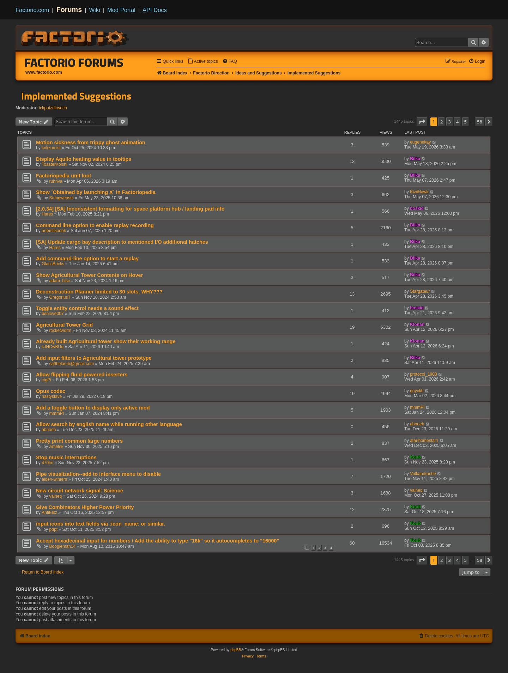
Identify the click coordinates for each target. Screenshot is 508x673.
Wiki (94, 10)
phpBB (235, 650)
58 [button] (479, 122)
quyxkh (416, 390)
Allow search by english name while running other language (109, 424)
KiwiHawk (419, 191)
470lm (47, 462)
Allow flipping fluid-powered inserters (82, 374)
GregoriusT (60, 297)
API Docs (155, 10)
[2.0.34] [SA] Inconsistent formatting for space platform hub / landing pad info (130, 209)
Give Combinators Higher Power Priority (85, 507)
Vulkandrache (423, 473)
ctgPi (46, 379)
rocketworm (60, 330)
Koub (415, 457)
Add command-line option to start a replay (87, 258)
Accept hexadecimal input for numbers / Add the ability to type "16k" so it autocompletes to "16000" (157, 541)
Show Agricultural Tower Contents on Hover (89, 275)
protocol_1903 (423, 374)
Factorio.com (32, 10)
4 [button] (457, 122)
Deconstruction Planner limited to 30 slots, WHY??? (99, 292)
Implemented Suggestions (76, 96)
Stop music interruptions (66, 457)
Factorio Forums (74, 62)
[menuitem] (203, 61)
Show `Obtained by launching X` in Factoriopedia (96, 192)
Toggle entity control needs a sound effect (87, 308)
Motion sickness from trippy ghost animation (90, 142)
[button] (422, 121)
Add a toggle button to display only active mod (93, 408)
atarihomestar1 (424, 440)
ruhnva (55, 181)
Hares (47, 214)
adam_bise (59, 280)
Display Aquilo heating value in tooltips (83, 159)
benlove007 (53, 313)
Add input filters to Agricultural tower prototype (94, 358)
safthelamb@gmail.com (71, 363)
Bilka (415, 158)
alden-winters (54, 479)
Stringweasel (61, 197)
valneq (55, 496)
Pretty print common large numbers (79, 441)
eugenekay (420, 142)
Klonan (417, 324)
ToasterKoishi (54, 164)
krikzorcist (51, 147)
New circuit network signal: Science (79, 490)
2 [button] (441, 122)
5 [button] (465, 122)
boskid (417, 208)
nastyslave (52, 396)
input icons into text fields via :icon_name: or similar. (100, 524)
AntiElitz (49, 512)
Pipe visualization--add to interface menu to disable (98, 474)
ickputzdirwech (53, 107)
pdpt (53, 529)
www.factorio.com (43, 72)
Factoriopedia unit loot (63, 175)
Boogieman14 (62, 546)
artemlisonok (54, 230)
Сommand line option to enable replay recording (95, 225)
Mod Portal (121, 10)
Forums (69, 9)
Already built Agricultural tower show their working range (105, 341)
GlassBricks (53, 263)
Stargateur (420, 291)
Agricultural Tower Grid (64, 325)
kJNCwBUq (53, 346)
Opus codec (50, 391)
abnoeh (49, 429)
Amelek (56, 446)
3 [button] (449, 122)
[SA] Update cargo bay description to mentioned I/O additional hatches (122, 242)
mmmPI (56, 413)
